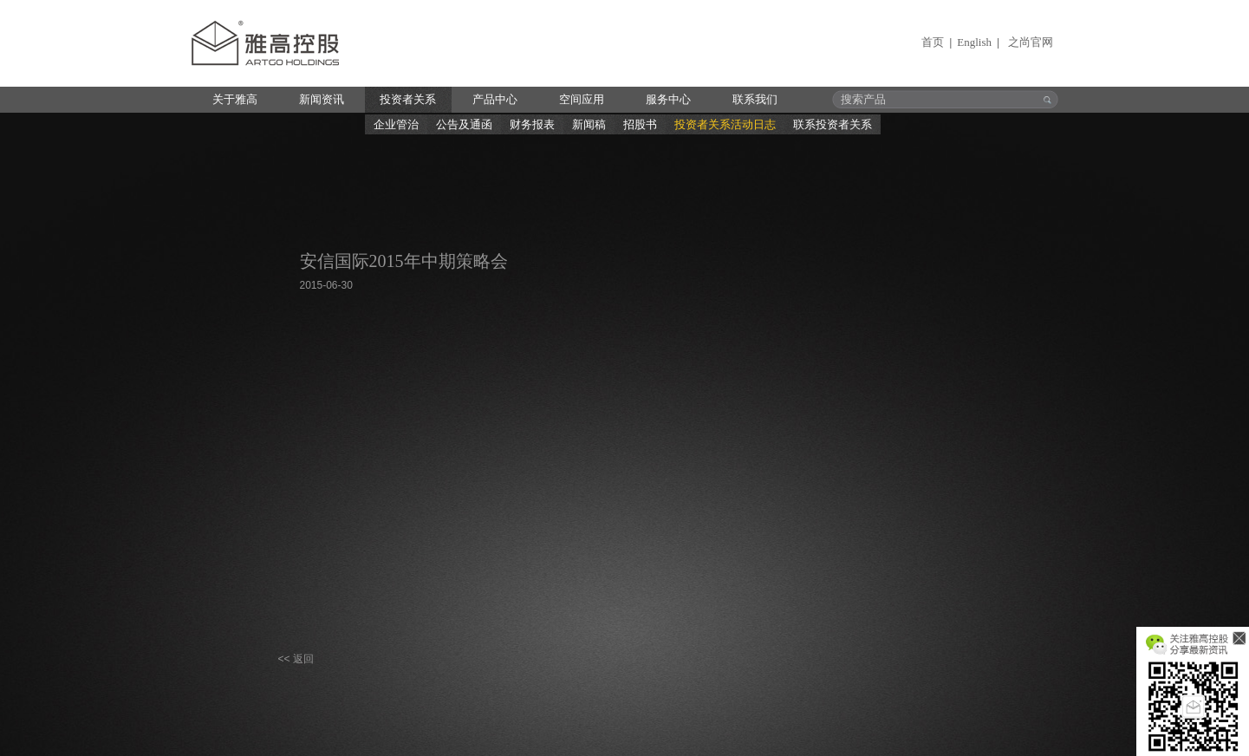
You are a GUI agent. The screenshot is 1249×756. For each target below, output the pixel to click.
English (974, 42)
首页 (932, 42)
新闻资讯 (321, 99)
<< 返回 (296, 659)
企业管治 (396, 124)
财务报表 (532, 124)
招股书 (640, 124)
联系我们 (754, 99)
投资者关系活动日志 (725, 124)
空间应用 (581, 99)
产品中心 (494, 99)
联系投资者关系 (832, 124)
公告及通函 (464, 124)
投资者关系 (408, 99)
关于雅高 (234, 99)
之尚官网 (1030, 42)
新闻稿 (589, 124)
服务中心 (668, 99)
